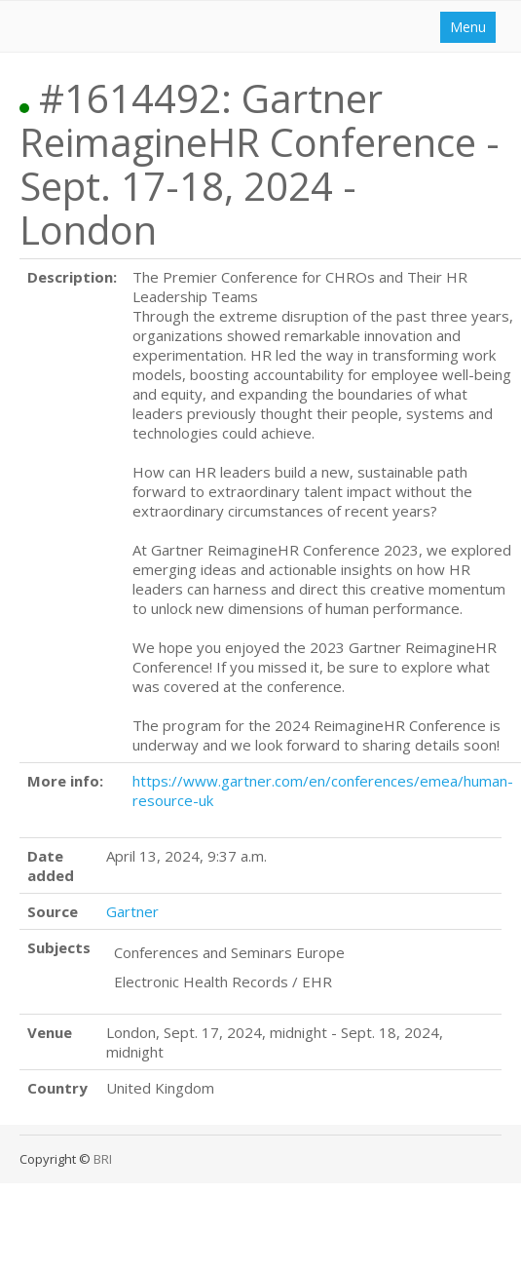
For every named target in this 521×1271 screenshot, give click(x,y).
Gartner (132, 911)
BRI (102, 1159)
